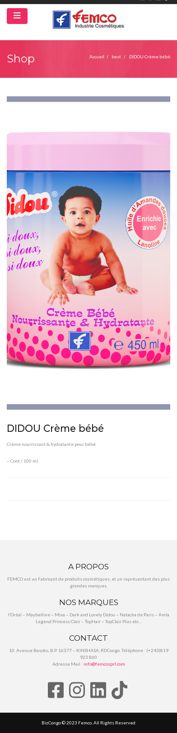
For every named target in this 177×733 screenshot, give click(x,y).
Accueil (96, 56)
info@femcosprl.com (104, 664)
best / (120, 56)
